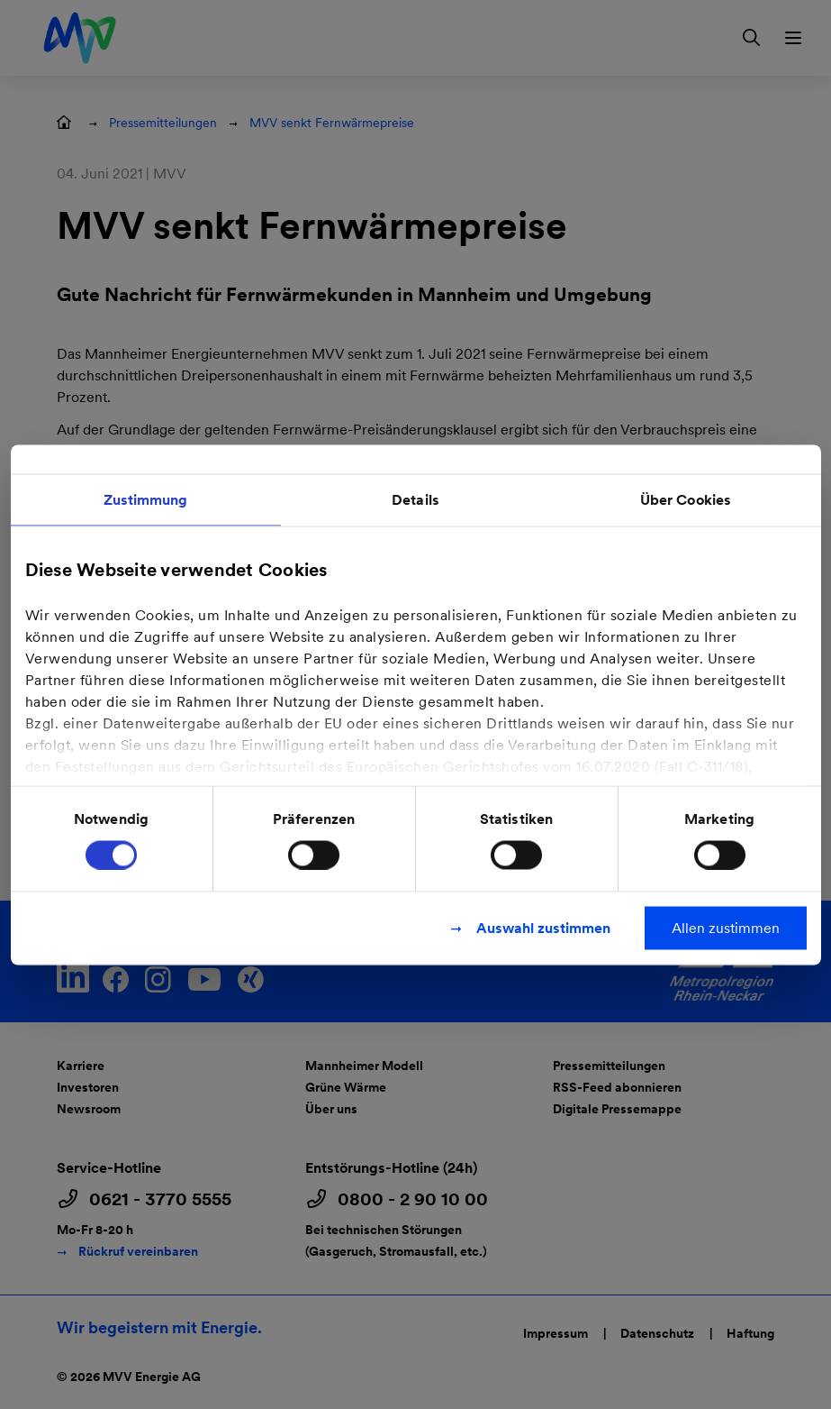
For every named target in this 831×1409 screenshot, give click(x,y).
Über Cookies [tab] (685, 499)
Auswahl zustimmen (543, 927)
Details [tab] (415, 499)
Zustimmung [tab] (146, 499)
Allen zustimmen (726, 927)
